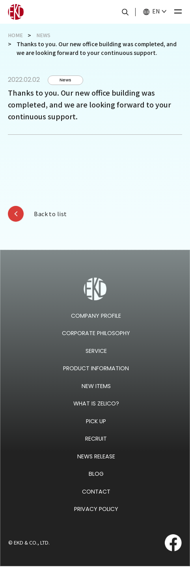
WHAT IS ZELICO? (96, 410)
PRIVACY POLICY (96, 515)
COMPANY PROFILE (96, 321)
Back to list (55, 216)
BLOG (96, 480)
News (67, 80)
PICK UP (96, 427)
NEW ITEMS (96, 392)
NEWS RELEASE (96, 462)
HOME (16, 35)
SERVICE (96, 357)
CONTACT (96, 497)
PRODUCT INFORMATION (96, 374)
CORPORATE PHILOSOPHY (96, 339)
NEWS (45, 35)
